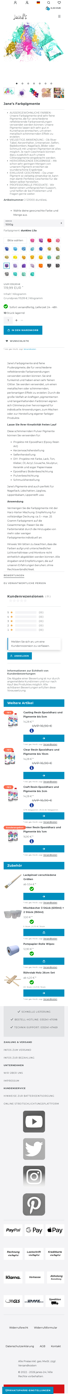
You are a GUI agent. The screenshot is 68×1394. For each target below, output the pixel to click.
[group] (13, 719)
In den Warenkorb (23, 330)
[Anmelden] (15, 2)
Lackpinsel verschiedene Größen (39, 877)
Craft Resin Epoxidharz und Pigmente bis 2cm (41, 789)
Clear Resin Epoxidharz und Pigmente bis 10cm (41, 751)
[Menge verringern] (22, 320)
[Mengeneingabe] (8, 320)
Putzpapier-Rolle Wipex (38, 944)
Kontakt (56, 1346)
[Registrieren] (27, 2)
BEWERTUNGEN (14, 575)
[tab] (14, 575)
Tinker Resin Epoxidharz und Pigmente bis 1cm (42, 829)
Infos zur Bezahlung (19, 1057)
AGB (42, 1346)
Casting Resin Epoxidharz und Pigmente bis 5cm (43, 714)
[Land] (38, 2)
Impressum (11, 1080)
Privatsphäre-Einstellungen (27, 1390)
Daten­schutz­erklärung (20, 1346)
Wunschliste (17, 341)
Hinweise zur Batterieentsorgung (29, 1096)
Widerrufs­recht (18, 1327)
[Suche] (49, 2)
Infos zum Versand (17, 1050)
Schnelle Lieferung (36, 1011)
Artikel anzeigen (44, 738)
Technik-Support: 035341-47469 (36, 1027)
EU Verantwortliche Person (25, 583)
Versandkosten (29, 349)
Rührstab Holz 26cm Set (39, 972)
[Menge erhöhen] (16, 320)
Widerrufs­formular (45, 1327)
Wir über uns (13, 1073)
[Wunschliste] (59, 2)
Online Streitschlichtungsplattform (31, 1103)
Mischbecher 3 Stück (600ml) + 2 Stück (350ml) (43, 910)
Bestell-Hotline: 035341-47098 (36, 1019)
